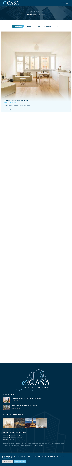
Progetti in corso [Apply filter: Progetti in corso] (51, 26)
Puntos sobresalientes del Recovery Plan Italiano (26, 398)
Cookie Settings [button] (8, 461)
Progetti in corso (10, 102)
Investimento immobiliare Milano (12, 436)
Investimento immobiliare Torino (12, 438)
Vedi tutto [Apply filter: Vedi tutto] (18, 26)
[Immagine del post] (6, 400)
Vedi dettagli (8, 109)
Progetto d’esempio (8, 440)
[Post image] (36, 67)
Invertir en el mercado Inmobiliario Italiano (24, 406)
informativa (6, 458)
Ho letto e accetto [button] (20, 461)
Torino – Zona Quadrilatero (16, 100)
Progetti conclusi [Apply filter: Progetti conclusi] (33, 26)
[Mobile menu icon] (64, 3)
